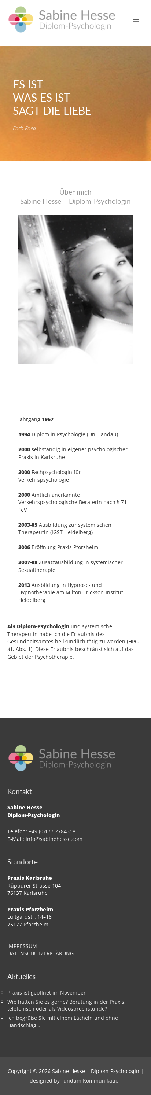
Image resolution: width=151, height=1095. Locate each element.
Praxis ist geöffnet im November (46, 992)
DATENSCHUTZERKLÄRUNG (40, 953)
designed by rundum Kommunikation (76, 1080)
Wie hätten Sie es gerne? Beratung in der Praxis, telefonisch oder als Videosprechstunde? (66, 1005)
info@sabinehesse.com (54, 838)
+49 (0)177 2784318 (52, 831)
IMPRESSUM (22, 945)
